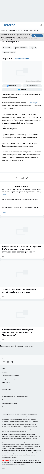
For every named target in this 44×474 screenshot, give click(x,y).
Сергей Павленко (21, 58)
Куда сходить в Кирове (31, 30)
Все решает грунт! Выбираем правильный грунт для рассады (22, 210)
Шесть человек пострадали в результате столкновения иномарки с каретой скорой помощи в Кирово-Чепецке (22, 191)
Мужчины (7, 47)
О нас (3, 368)
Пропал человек (20, 47)
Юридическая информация (9, 403)
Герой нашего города (15, 30)
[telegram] (28, 178)
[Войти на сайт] (41, 25)
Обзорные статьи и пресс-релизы (11, 375)
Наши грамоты (6, 382)
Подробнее (35, 421)
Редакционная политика (8, 400)
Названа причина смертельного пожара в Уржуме (22, 201)
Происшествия (9, 52)
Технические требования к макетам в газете (14, 386)
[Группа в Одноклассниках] (8, 362)
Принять (37, 36)
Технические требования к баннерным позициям (15, 396)
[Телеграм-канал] (22, 89)
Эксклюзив (4, 30)
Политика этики (6, 389)
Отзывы (4, 372)
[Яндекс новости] (32, 85)
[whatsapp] (22, 178)
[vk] (17, 178)
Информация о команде (8, 379)
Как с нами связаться (8, 393)
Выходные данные (7, 407)
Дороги (33, 47)
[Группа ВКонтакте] (12, 85)
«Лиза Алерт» (32, 103)
